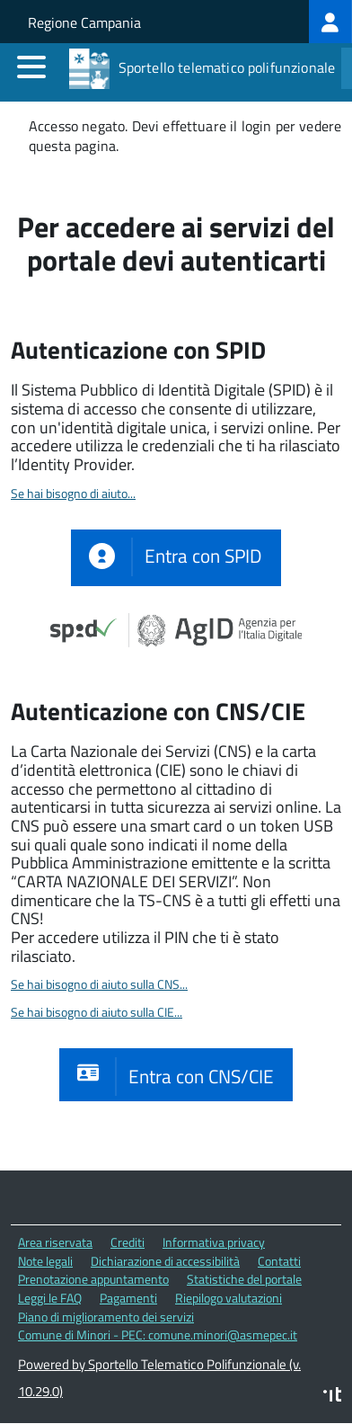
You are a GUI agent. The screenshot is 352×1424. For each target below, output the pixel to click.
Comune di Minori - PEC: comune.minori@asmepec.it (157, 1334)
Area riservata (55, 1242)
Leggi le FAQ (50, 1297)
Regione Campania (84, 22)
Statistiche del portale (244, 1278)
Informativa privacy (214, 1242)
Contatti (279, 1260)
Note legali (45, 1260)
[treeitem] (330, 21)
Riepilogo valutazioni (228, 1297)
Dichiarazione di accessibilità (165, 1260)
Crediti (127, 1242)
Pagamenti (128, 1297)
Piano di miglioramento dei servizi (106, 1316)
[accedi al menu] (31, 66)
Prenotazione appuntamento (93, 1278)
